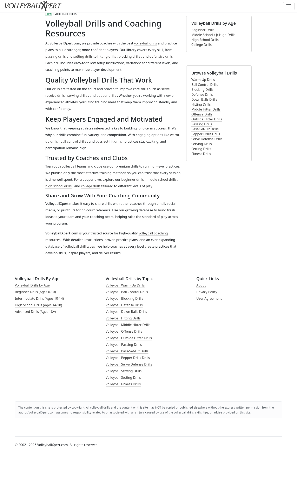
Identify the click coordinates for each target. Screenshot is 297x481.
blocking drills (129, 56)
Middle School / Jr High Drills (213, 35)
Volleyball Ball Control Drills (127, 292)
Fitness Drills (201, 153)
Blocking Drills (202, 89)
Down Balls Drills (204, 99)
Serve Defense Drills (206, 139)
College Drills (201, 44)
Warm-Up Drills (203, 79)
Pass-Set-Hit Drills (205, 129)
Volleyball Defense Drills (124, 305)
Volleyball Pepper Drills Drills (128, 357)
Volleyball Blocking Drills (124, 298)
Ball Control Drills (204, 84)
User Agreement (209, 298)
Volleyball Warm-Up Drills (125, 285)
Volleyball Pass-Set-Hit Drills (127, 351)
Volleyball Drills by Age (32, 285)
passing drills (55, 56)
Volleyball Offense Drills (124, 331)
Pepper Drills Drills (205, 134)
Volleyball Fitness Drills (123, 384)
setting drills (83, 56)
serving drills (77, 95)
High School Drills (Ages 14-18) (38, 305)
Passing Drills (201, 124)
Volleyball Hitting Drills (123, 318)
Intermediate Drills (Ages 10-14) (39, 298)
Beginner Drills (202, 30)
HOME (48, 13)
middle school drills (161, 179)
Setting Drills (201, 149)
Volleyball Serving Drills (123, 371)
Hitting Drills (201, 104)
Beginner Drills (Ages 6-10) (35, 292)
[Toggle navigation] (289, 6)
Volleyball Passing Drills (124, 344)
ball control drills (73, 141)
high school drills (58, 186)
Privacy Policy (206, 292)
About (201, 285)
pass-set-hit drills (109, 141)
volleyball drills (145, 43)
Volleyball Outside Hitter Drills (129, 338)
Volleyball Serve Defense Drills (129, 364)
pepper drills (106, 95)
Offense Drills (201, 114)
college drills (90, 186)
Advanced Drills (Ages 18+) (35, 311)
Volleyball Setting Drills (123, 377)
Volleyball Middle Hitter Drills (128, 325)
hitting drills (106, 56)
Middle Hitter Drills (205, 109)
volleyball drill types (80, 246)
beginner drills (132, 179)
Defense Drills (202, 94)
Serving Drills (201, 144)
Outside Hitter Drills (206, 119)
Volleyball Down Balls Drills (126, 311)
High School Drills (205, 39)
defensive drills (161, 56)
